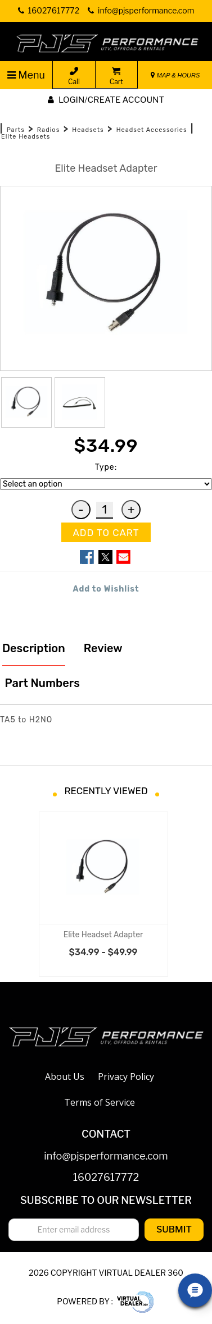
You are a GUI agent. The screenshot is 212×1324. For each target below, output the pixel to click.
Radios (48, 130)
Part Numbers (41, 683)
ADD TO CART (106, 532)
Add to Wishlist (106, 589)
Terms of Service (99, 1102)
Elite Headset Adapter (103, 935)
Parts (16, 130)
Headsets (87, 130)
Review (103, 648)
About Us (64, 1076)
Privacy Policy (126, 1076)
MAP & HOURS (175, 75)
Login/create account (106, 100)
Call (74, 76)
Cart (116, 76)
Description (33, 648)
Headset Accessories (151, 130)
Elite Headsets (25, 136)
